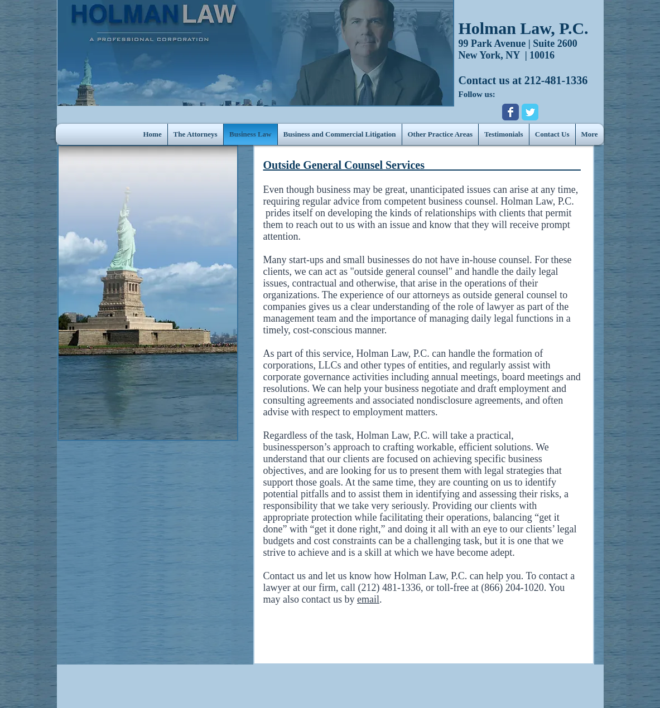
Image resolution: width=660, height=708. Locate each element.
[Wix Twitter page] (530, 112)
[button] (440, 134)
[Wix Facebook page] (510, 112)
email (368, 599)
